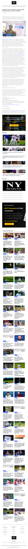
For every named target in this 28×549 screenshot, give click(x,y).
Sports (22, 530)
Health (13, 529)
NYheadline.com (12, 547)
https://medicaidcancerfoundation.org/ (13, 104)
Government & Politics (13, 527)
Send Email (7, 99)
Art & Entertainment (5, 527)
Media (14, 533)
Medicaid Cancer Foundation (7, 39)
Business (5, 529)
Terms (11, 546)
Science (22, 526)
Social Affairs (22, 528)
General (5, 534)
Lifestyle (13, 531)
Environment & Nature (5, 532)
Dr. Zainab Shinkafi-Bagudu (17, 55)
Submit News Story (14, 125)
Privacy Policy (15, 546)
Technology (22, 532)
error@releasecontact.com (15, 111)
